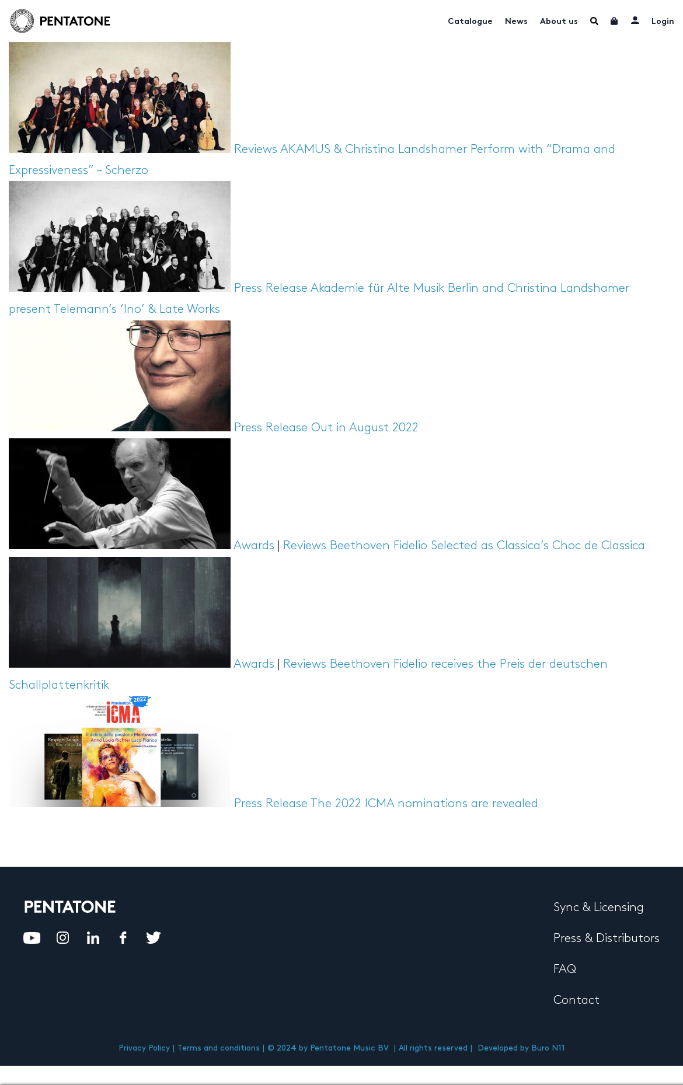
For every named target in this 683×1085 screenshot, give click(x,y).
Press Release (271, 288)
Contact (576, 1000)
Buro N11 (548, 1048)
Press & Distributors (606, 938)
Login (662, 22)
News (516, 22)
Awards (254, 546)
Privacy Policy (144, 1048)
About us (559, 22)
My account (635, 20)
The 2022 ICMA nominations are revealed (424, 804)
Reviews (255, 149)
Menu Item (594, 21)
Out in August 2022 (365, 428)
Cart (615, 21)
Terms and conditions (218, 1048)
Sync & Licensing (598, 907)
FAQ (564, 969)
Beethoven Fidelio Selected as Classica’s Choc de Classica (487, 546)
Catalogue (470, 22)
